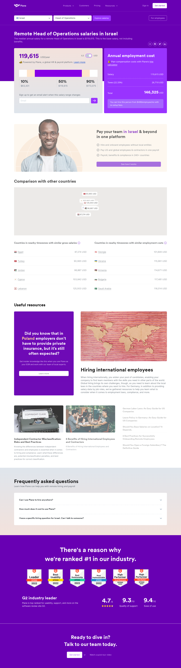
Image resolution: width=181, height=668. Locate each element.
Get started (160, 5)
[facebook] (155, 44)
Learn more (79, 62)
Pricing (97, 5)
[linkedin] (165, 44)
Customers (84, 5)
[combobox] (16, 18)
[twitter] (160, 44)
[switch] (89, 55)
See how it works (128, 165)
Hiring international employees (117, 370)
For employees (158, 18)
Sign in (145, 5)
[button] (92, 210)
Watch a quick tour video (100, 655)
